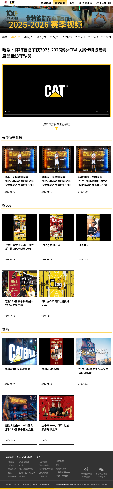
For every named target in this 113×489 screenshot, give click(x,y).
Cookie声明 (25, 484)
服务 (10, 472)
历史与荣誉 (44, 465)
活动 (71, 3)
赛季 (5, 37)
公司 (38, 457)
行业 (21, 465)
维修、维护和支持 (27, 472)
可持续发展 (61, 468)
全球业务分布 (62, 475)
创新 (58, 464)
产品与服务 (24, 461)
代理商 (22, 476)
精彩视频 (60, 3)
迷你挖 (11, 465)
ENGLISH (105, 3)
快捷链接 (10, 457)
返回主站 (87, 3)
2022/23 (54, 37)
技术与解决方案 (26, 468)
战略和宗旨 (44, 472)
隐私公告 (16, 484)
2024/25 (28, 37)
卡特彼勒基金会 (63, 472)
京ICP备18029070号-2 (81, 484)
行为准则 (43, 476)
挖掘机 (11, 461)
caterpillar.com (44, 484)
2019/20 (93, 37)
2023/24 (41, 37)
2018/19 (106, 37)
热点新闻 (46, 3)
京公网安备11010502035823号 (97, 484)
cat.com (34, 484)
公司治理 (60, 461)
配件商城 (12, 476)
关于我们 (43, 461)
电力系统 (12, 468)
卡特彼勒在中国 (46, 468)
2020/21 (80, 37)
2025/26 (15, 37)
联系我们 (8, 484)
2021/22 (67, 37)
